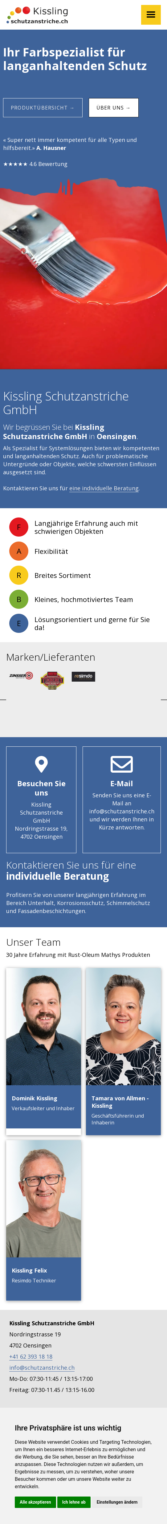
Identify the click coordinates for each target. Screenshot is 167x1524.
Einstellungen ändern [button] (117, 1502)
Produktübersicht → (43, 107)
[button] (151, 15)
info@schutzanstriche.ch (42, 1367)
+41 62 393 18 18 (30, 1356)
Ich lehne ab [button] (74, 1502)
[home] (37, 15)
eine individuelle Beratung (104, 488)
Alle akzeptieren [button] (35, 1502)
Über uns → (113, 107)
